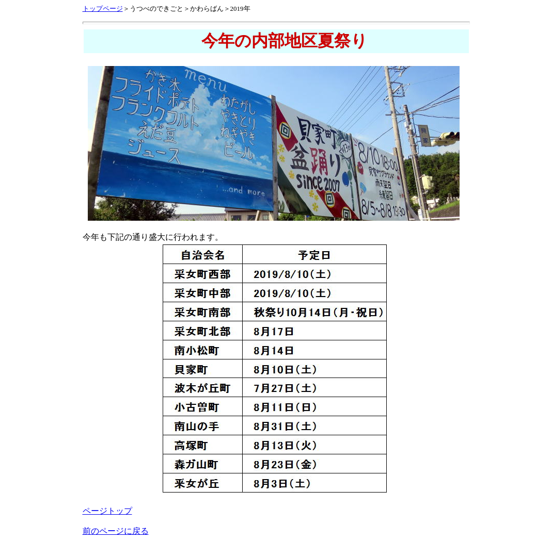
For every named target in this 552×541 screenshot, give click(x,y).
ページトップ (107, 510)
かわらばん (207, 8)
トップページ (103, 8)
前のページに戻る (116, 531)
